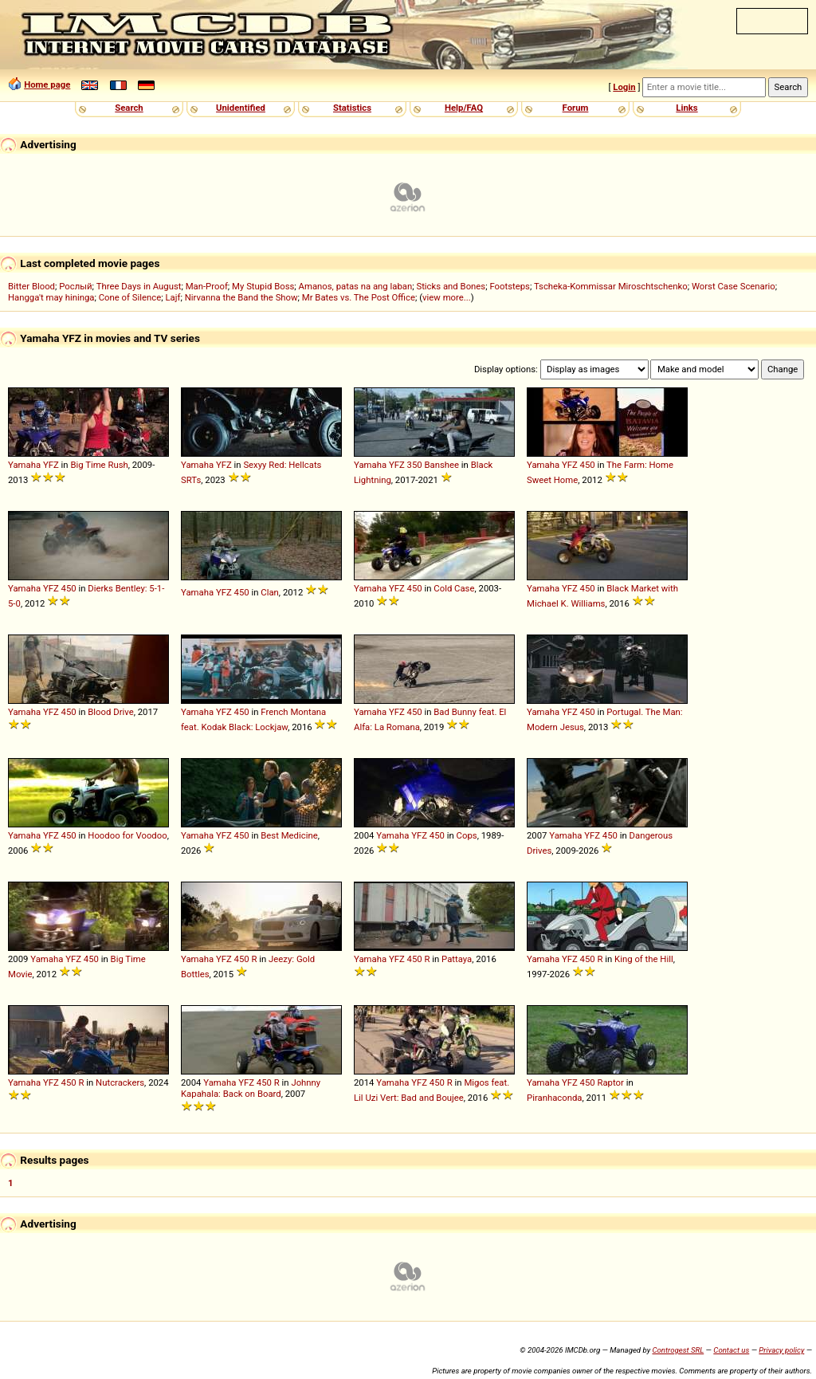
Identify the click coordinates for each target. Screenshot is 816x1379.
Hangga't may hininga (51, 297)
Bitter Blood (31, 286)
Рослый (75, 286)
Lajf (172, 297)
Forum (576, 107)
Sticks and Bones (450, 286)
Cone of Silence (130, 297)
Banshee (441, 464)
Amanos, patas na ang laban (356, 286)
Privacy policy (781, 1350)
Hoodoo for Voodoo (127, 835)
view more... (446, 297)
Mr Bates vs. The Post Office (358, 297)
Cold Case (454, 588)
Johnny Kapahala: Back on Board (250, 1088)
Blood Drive (110, 711)
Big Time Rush (99, 464)
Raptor (610, 1082)
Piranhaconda (555, 1097)
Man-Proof (207, 286)
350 (414, 464)
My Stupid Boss (263, 286)
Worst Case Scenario (733, 286)
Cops (467, 835)
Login (624, 86)
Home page (47, 84)
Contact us (731, 1350)
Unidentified (240, 107)
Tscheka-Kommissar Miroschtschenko (611, 286)
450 (587, 464)
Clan (270, 592)
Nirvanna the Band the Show (241, 297)
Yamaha (24, 464)
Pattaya (456, 959)
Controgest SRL (678, 1350)
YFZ (51, 464)
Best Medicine (289, 835)
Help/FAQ (464, 107)
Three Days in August (139, 286)
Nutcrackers (120, 1082)
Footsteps (509, 286)
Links (686, 107)
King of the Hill (643, 959)
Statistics (352, 107)
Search (129, 107)
